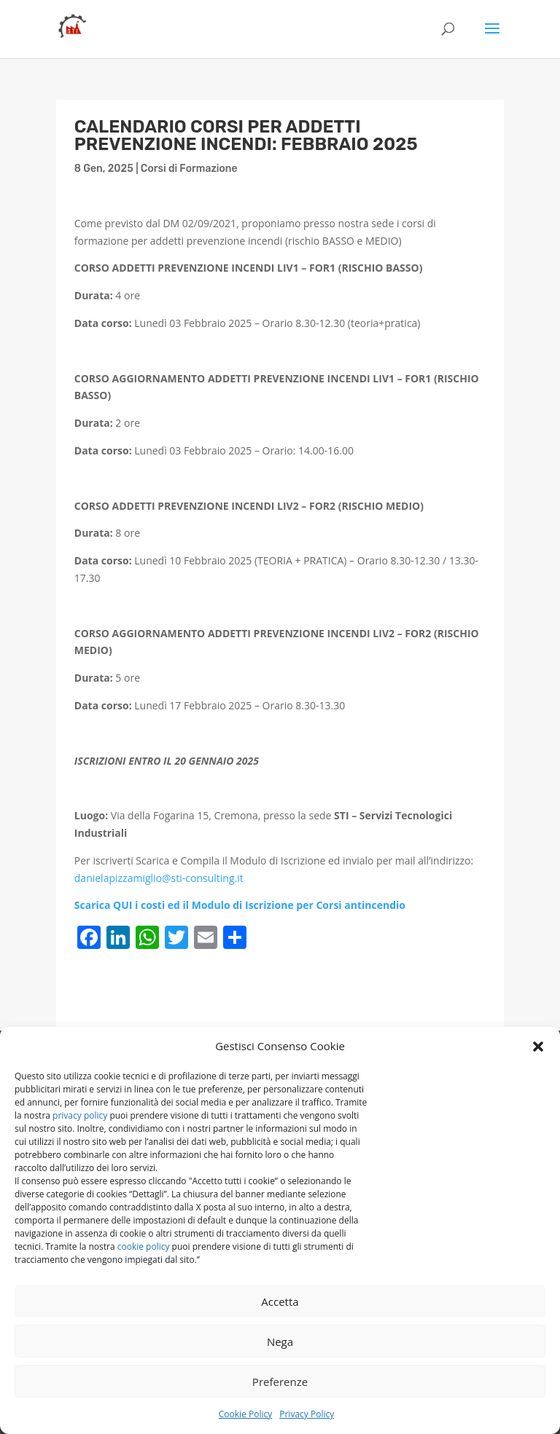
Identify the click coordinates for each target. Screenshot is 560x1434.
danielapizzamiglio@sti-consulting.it (159, 878)
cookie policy (143, 1246)
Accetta (279, 1301)
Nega (280, 1341)
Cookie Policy (245, 1414)
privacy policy (79, 1115)
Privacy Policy (306, 1414)
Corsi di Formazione (189, 168)
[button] (538, 1046)
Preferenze (280, 1381)
